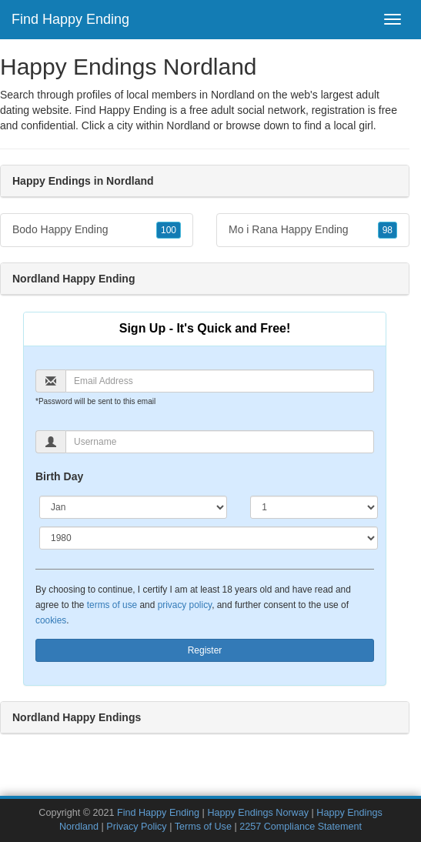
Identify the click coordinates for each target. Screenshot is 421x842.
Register (205, 650)
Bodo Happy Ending (96, 230)
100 (168, 230)
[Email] (219, 381)
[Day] (314, 507)
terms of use (112, 605)
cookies (50, 620)
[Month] (133, 507)
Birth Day (59, 476)
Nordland (188, 125)
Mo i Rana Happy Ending (313, 230)
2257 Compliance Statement (300, 826)
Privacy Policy (136, 826)
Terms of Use (203, 826)
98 (388, 230)
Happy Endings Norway (258, 812)
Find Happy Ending (70, 19)
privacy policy (185, 605)
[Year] (208, 538)
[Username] (219, 441)
